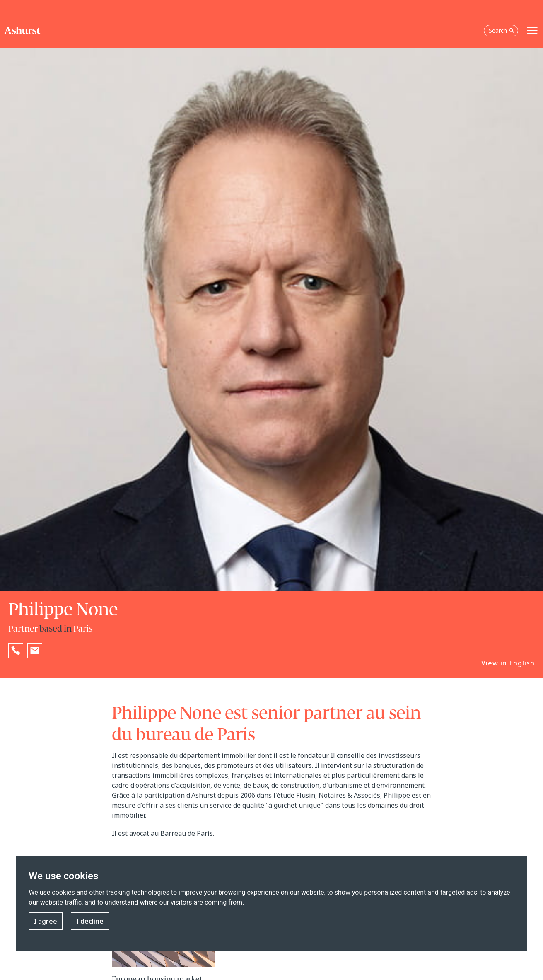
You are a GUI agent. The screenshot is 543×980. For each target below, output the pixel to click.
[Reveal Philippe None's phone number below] (15, 650)
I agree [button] (45, 921)
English (522, 663)
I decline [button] (90, 921)
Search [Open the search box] (501, 30)
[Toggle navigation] (532, 30)
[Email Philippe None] (34, 650)
